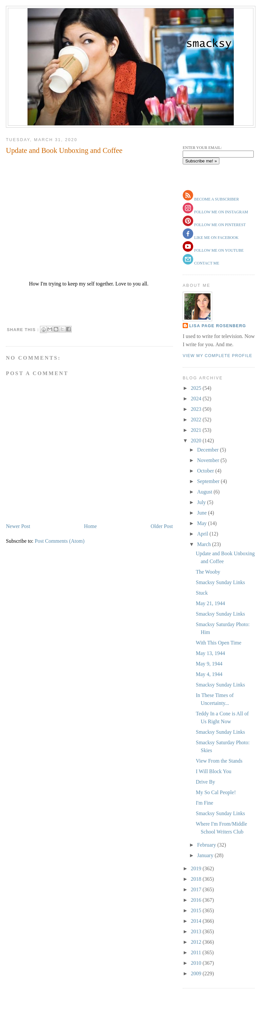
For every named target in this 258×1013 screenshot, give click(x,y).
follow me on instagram (220, 212)
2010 (197, 963)
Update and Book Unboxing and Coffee (64, 150)
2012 (197, 942)
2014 (197, 921)
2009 (197, 973)
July (202, 502)
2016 (197, 900)
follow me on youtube (218, 250)
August (205, 492)
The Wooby (208, 572)
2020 (197, 440)
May (202, 523)
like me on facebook (215, 237)
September (209, 481)
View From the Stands (219, 761)
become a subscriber (216, 199)
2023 (197, 409)
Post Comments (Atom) (59, 541)
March (204, 544)
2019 (197, 868)
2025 (197, 388)
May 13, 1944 (210, 653)
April (203, 534)
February (207, 845)
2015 (197, 910)
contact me (206, 263)
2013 (197, 931)
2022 (197, 419)
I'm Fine (204, 803)
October (206, 471)
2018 (197, 879)
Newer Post (18, 526)
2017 (197, 889)
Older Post (162, 526)
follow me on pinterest (219, 224)
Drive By (205, 782)
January (206, 855)
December (208, 450)
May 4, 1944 (209, 674)
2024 (197, 398)
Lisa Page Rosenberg (217, 326)
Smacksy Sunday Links (220, 582)
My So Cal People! (216, 792)
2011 (196, 952)
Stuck (202, 593)
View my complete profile (217, 355)
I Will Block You (213, 771)
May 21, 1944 (210, 603)
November (209, 460)
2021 (197, 430)
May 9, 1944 (209, 663)
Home (90, 526)
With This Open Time (218, 642)
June (202, 513)
